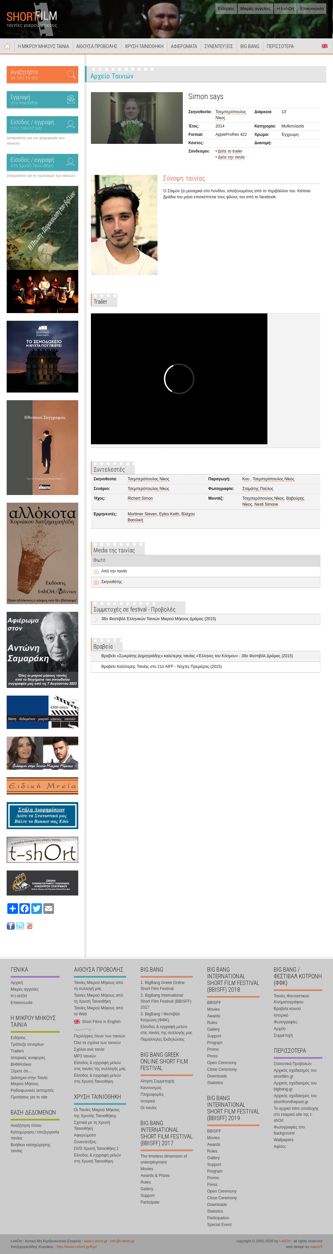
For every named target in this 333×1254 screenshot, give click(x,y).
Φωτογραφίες (285, 1022)
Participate (150, 1202)
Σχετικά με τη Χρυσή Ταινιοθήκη (92, 1125)
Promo (213, 1049)
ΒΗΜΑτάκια (21, 1064)
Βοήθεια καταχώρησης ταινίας (30, 1148)
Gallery (147, 1189)
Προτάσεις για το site (29, 1097)
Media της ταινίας (114, 550)
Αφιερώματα (85, 1135)
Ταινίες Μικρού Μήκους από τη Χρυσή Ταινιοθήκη (98, 998)
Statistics (215, 1082)
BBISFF (214, 1002)
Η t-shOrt (285, 8)
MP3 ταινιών (85, 1056)
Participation (218, 1218)
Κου (246, 479)
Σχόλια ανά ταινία (89, 1049)
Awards (213, 1016)
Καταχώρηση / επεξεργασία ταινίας (35, 1135)
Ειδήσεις (226, 8)
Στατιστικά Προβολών (292, 1063)
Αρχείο (280, 1028)
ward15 (316, 1247)
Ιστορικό (148, 1101)
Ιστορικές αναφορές (28, 1057)
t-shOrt (284, 1241)
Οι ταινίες (149, 1107)
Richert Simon (140, 498)
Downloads (217, 1076)
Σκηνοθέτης (111, 581)
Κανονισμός (151, 1087)
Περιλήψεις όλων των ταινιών (99, 1036)
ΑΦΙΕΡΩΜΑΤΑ (184, 46)
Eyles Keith (169, 514)
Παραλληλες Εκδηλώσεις (162, 1039)
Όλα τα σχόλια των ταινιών (97, 1042)
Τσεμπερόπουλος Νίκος (148, 479)
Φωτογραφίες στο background (289, 1130)
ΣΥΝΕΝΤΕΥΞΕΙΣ (218, 46)
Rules (146, 1182)
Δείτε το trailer (230, 151)
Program (214, 1042)
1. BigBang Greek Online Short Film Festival (163, 985)
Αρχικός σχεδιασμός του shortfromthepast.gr (295, 1098)
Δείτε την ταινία (231, 157)
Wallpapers (284, 1140)
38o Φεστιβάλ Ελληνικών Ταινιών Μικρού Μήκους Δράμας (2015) (158, 618)
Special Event (219, 1224)
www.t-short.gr (95, 1241)
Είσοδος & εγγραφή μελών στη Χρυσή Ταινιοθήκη (97, 1078)
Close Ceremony (222, 1069)
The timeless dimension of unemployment (164, 1159)
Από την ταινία (114, 571)
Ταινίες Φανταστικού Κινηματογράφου (291, 999)
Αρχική (7, 46)
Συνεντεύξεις (85, 1142)
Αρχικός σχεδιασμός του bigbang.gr (295, 1086)
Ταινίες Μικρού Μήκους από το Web (98, 1011)
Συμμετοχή (283, 1035)
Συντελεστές (109, 469)
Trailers (17, 1051)
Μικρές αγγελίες (255, 8)
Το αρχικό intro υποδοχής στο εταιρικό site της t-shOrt (296, 1114)
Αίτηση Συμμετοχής (157, 1081)
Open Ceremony (221, 1062)
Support (148, 1195)
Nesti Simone (266, 504)
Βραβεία (103, 646)
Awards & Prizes (155, 1175)
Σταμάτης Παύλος (257, 488)
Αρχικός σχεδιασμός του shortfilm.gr (295, 1073)
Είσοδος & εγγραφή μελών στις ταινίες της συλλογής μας (100, 1065)
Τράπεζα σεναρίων (27, 1044)
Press (212, 1056)
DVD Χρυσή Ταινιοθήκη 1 (96, 1148)
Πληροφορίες (152, 1094)
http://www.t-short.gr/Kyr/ (77, 1247)
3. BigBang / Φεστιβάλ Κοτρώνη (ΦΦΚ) (160, 1017)
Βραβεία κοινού (287, 1008)
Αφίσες (280, 1146)
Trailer (100, 301)
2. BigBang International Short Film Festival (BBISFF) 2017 (166, 1001)
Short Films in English (324, 46)
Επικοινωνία (312, 8)
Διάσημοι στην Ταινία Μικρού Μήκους (29, 1080)
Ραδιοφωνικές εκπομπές (32, 1090)
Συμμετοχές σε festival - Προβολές (134, 609)
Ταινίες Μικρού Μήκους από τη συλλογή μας (98, 985)
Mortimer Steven (142, 514)
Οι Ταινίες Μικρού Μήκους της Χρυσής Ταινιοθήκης (97, 1112)
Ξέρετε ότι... (21, 1071)
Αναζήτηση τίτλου (26, 1125)
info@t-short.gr (122, 1241)
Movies (147, 1169)
